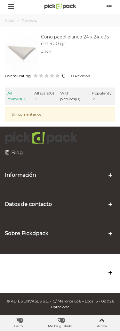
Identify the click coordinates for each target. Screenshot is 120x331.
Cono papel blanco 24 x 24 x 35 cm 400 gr (75, 40)
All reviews (17, 96)
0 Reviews (80, 75)
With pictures (70, 96)
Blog (17, 152)
